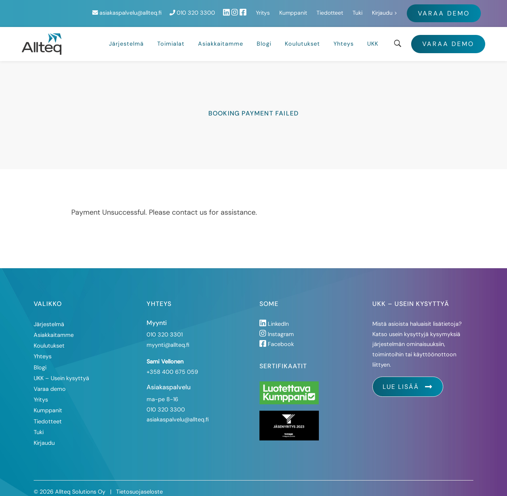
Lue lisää (408, 379)
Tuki (441, 9)
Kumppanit (377, 9)
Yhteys (344, 36)
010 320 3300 (276, 9)
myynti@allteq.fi (168, 337)
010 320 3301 (165, 327)
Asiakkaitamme (220, 36)
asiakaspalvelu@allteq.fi (210, 9)
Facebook (276, 336)
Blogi (264, 36)
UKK (372, 36)
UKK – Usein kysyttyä (61, 370)
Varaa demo (448, 36)
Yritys (346, 9)
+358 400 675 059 (172, 363)
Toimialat (171, 36)
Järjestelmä (126, 36)
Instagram (276, 326)
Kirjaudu (466, 9)
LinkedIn (274, 315)
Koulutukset (302, 36)
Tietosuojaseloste (139, 484)
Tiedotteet (413, 9)
